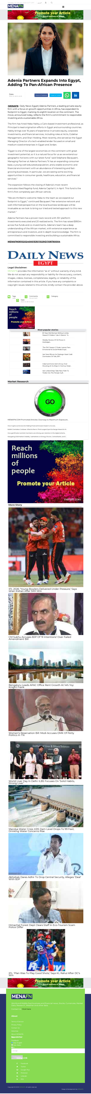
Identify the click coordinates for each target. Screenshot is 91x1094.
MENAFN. (23, 1087)
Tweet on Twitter (56, 99)
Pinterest (22, 1074)
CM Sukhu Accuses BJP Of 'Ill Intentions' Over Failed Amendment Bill (39, 641)
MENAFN (13, 110)
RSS (20, 1080)
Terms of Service (17, 1022)
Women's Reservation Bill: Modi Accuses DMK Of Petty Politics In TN (41, 736)
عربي (40, 2)
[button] (45, 2)
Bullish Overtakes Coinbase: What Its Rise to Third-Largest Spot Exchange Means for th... (37, 433)
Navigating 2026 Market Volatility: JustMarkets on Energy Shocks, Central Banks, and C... (37, 440)
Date (11, 98)
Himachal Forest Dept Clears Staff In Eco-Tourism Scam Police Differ (45, 927)
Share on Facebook (41, 99)
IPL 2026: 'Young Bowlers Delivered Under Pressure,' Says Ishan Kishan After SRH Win (42, 593)
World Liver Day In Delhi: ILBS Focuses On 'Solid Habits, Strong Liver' (41, 784)
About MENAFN (17, 1035)
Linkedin (22, 1077)
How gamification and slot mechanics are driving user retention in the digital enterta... (37, 437)
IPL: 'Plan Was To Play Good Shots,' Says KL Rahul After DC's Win (44, 975)
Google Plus (23, 1070)
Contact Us (15, 1029)
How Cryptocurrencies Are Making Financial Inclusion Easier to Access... (32, 430)
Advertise (14, 1032)
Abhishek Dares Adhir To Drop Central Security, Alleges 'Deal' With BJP (44, 879)
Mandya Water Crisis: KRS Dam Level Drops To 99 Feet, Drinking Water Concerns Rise (41, 832)
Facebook (22, 1064)
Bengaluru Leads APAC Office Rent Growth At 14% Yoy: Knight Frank (45, 689)
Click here (26, 1010)
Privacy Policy (16, 1025)
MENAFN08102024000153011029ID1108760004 (34, 245)
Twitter (21, 1067)
